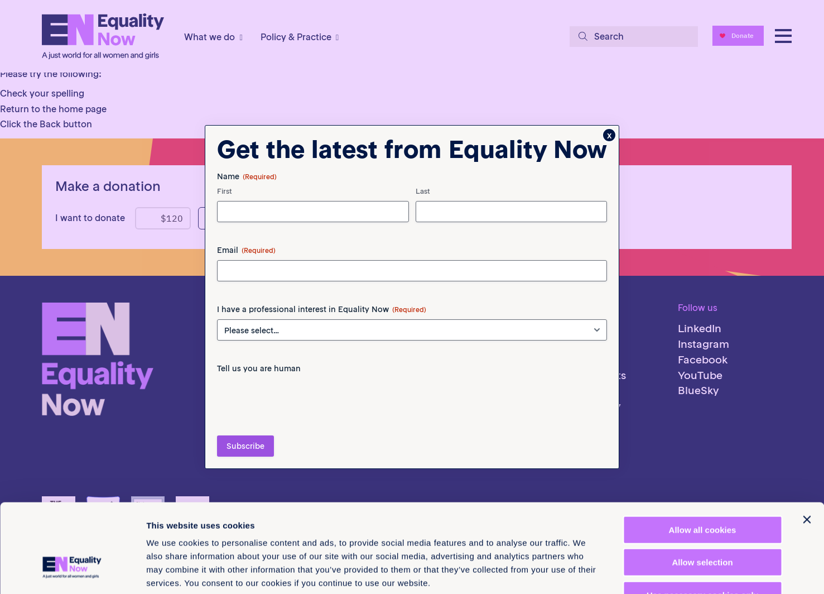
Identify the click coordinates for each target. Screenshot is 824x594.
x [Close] (609, 135)
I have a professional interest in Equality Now (321, 309)
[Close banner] (807, 447)
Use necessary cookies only (702, 523)
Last (423, 191)
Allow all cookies (702, 457)
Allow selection (702, 490)
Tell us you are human (259, 368)
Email (246, 250)
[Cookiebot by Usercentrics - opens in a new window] (72, 572)
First (224, 191)
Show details (585, 572)
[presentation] (302, 400)
